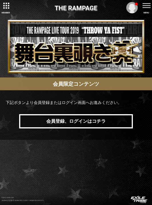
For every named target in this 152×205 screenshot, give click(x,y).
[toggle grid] (5, 5)
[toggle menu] (146, 5)
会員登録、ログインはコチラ (76, 121)
